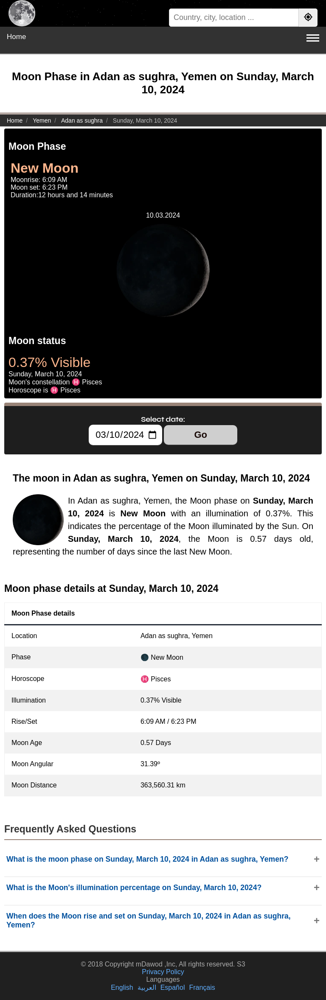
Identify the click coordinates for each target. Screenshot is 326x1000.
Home (16, 37)
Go (200, 434)
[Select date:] (125, 435)
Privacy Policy (163, 971)
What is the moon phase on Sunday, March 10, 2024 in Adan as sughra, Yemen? (147, 859)
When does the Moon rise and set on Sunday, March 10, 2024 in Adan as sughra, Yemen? (148, 920)
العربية (147, 987)
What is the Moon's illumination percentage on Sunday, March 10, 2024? (133, 887)
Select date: (163, 419)
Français (202, 987)
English (122, 987)
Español (172, 987)
